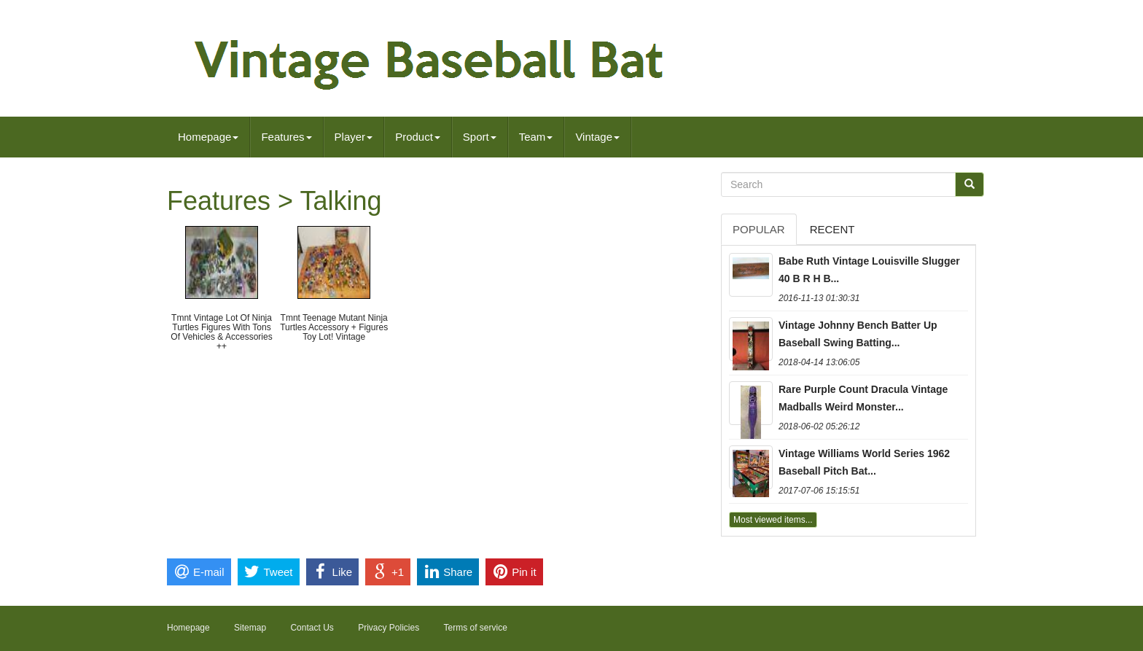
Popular (759, 229)
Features (286, 136)
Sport (479, 136)
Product (417, 136)
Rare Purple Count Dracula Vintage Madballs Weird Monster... (863, 398)
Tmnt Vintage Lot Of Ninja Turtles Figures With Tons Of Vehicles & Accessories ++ (221, 332)
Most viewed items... (773, 520)
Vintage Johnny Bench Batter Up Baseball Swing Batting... (858, 333)
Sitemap (250, 628)
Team (536, 136)
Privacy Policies (388, 628)
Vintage (597, 136)
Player (354, 136)
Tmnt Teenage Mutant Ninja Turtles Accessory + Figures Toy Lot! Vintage (334, 327)
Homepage (208, 136)
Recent (832, 229)
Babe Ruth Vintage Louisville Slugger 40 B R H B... (869, 269)
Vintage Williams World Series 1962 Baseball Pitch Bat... (864, 462)
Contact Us (311, 628)
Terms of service (475, 628)
